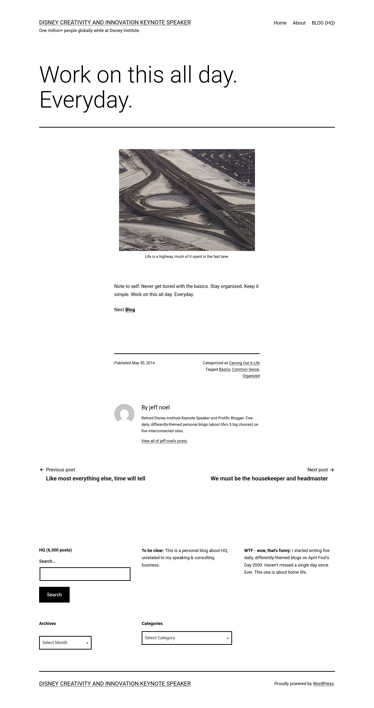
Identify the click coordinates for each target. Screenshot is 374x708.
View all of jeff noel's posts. (164, 441)
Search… (47, 561)
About (299, 23)
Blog (130, 309)
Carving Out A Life (244, 363)
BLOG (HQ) (323, 23)
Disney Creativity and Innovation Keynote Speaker (115, 22)
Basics (224, 369)
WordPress (323, 683)
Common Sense (245, 369)
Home (280, 23)
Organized (251, 376)
